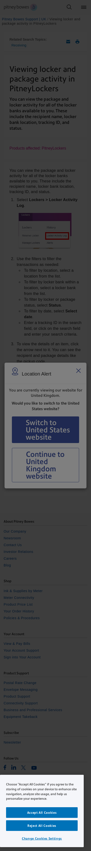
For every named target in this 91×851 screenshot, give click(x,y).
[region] (42, 811)
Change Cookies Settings (42, 838)
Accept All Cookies (42, 812)
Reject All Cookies (41, 826)
